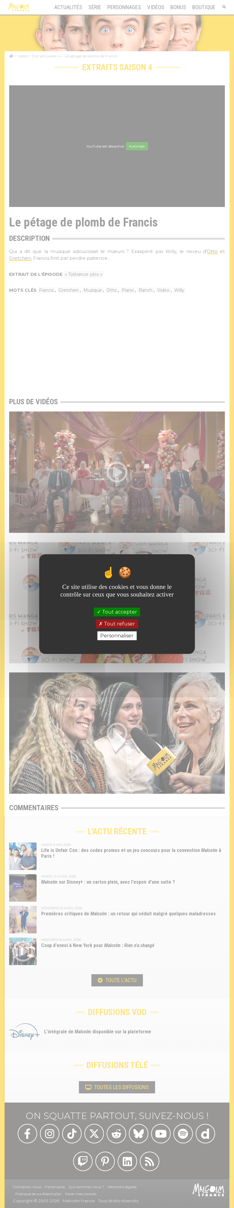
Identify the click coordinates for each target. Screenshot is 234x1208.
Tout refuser (117, 624)
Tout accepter (117, 612)
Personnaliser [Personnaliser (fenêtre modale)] (116, 636)
